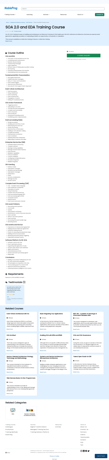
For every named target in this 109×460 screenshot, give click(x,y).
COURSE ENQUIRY (83, 55)
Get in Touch (101, 456)
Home (7, 22)
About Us (80, 14)
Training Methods (11, 432)
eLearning (29, 14)
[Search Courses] (62, 8)
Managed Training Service (39, 429)
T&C (81, 445)
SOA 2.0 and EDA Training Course (41, 22)
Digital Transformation (38, 427)
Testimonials (84, 437)
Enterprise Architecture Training (17, 22)
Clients (82, 435)
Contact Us (99, 14)
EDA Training (29, 22)
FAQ (81, 442)
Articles (58, 427)
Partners (83, 432)
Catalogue (9, 427)
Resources (63, 14)
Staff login (54, 459)
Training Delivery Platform (39, 432)
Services (46, 14)
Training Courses (10, 14)
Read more (8, 41)
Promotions (9, 429)
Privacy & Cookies (54, 456)
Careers (83, 440)
